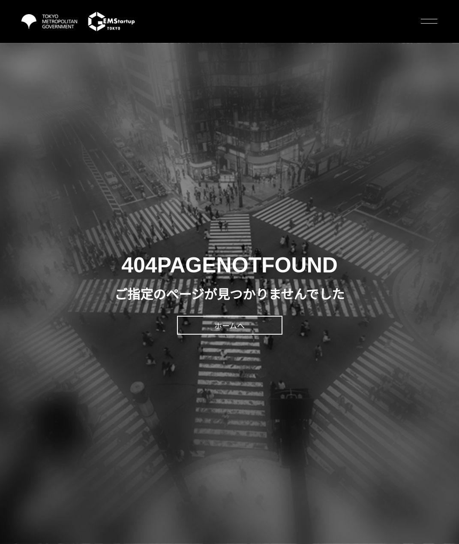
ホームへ (229, 326)
